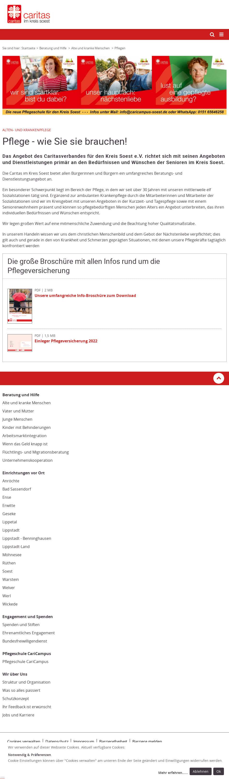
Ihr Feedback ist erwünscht (26, 706)
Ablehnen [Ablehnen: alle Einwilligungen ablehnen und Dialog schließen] (200, 771)
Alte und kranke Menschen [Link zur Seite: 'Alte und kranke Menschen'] (90, 48)
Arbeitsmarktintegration (24, 435)
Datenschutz (56, 741)
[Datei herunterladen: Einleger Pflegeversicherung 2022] (21, 350)
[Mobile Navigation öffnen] (221, 34)
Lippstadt (11, 530)
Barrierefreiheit (113, 741)
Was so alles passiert (21, 690)
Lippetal (9, 522)
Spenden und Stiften (21, 624)
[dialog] (117, 760)
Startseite (28, 48)
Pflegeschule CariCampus (25, 661)
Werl (6, 596)
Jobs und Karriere (18, 715)
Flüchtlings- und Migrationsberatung (35, 452)
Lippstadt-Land (16, 546)
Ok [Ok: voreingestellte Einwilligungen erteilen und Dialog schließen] (218, 771)
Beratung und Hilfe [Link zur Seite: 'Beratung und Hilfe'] (53, 48)
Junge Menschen (17, 419)
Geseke (9, 513)
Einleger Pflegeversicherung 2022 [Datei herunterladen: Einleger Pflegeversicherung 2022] (66, 341)
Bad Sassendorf (16, 489)
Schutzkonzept (15, 698)
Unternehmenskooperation (27, 460)
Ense (6, 497)
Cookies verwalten (23, 741)
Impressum (83, 741)
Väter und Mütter (18, 411)
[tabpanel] (114, 85)
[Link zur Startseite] (114, 14)
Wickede (10, 604)
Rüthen (9, 563)
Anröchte (10, 480)
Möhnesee (11, 554)
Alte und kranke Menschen (26, 402)
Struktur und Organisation (26, 682)
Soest (7, 571)
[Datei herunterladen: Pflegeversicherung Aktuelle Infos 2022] (21, 322)
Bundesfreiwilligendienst (24, 641)
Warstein (10, 579)
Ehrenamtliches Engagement (28, 632)
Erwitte (8, 505)
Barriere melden (147, 741)
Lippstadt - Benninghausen (26, 538)
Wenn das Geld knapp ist (25, 444)
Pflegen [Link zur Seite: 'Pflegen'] (119, 48)
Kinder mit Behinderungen (26, 427)
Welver (8, 587)
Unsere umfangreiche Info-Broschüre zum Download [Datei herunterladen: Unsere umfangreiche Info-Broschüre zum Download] (85, 295)
